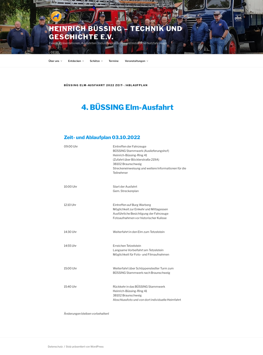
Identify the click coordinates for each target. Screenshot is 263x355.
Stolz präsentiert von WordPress (85, 346)
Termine (114, 60)
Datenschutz (55, 346)
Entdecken (76, 60)
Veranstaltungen (137, 60)
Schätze (96, 60)
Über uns (56, 60)
